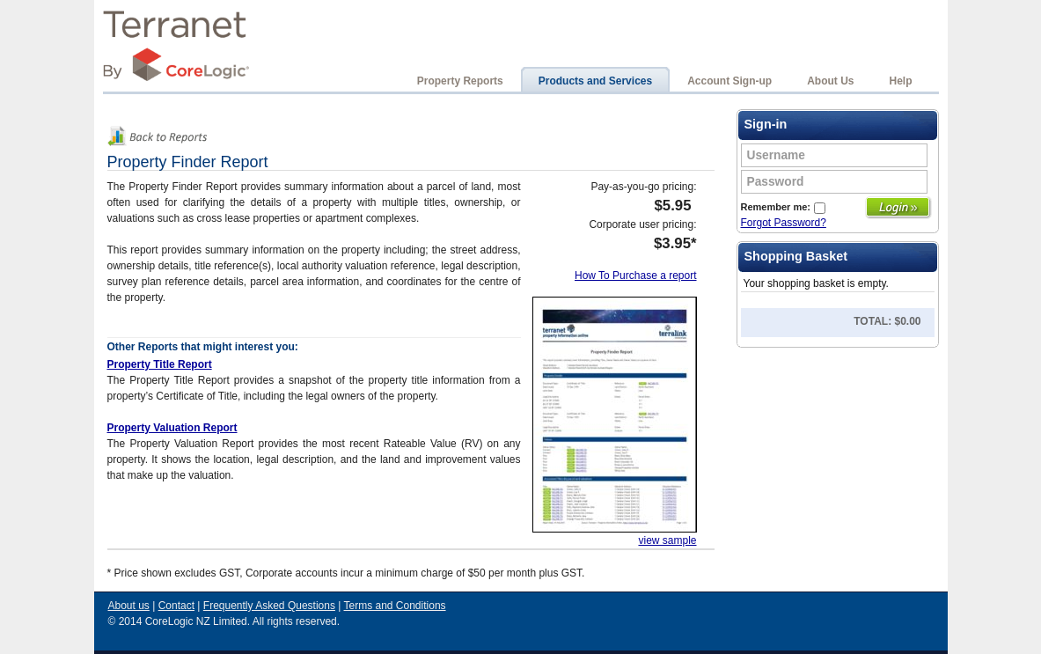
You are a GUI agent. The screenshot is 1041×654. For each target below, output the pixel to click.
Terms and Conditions (395, 605)
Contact (176, 605)
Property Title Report (159, 364)
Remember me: (783, 207)
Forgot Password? (783, 223)
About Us (830, 81)
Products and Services (595, 81)
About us (129, 605)
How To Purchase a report (636, 275)
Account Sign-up (729, 81)
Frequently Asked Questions (269, 605)
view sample (667, 540)
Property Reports (460, 81)
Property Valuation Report (172, 428)
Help (900, 81)
